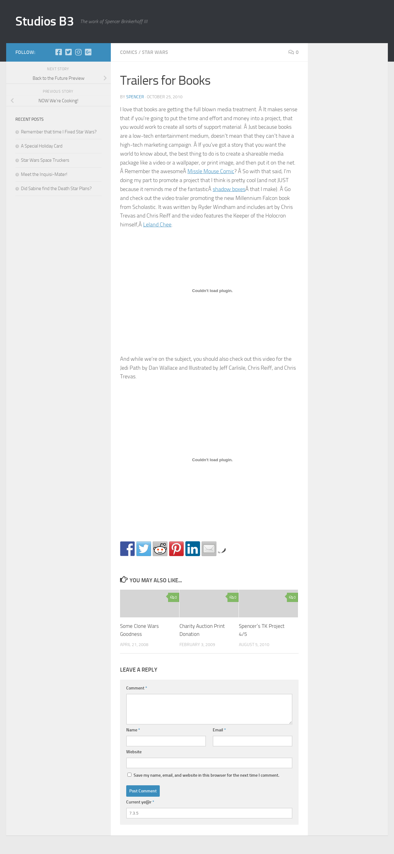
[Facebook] (58, 52)
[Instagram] (78, 52)
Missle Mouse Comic (210, 171)
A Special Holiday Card (41, 146)
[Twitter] (68, 52)
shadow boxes (229, 189)
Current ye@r (140, 802)
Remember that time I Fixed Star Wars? (59, 132)
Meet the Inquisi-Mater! (44, 174)
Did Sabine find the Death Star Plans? (56, 188)
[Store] (98, 52)
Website (134, 751)
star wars (155, 52)
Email (219, 730)
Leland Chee (157, 224)
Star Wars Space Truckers (45, 160)
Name (133, 730)
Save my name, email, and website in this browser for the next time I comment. (206, 775)
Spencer (135, 97)
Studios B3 (44, 21)
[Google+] (88, 52)
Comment (136, 688)
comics (128, 52)
